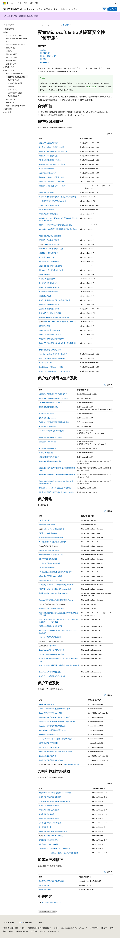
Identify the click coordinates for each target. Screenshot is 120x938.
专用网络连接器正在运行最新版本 (50, 626)
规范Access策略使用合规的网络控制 (51, 608)
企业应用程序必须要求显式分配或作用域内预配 (55, 752)
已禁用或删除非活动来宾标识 (49, 457)
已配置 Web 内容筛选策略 (48, 533)
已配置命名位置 (44, 520)
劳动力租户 (91, 86)
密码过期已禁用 (44, 326)
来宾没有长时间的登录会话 (48, 426)
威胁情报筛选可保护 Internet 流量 (50, 576)
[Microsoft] (4, 3)
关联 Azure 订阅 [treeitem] (11, 57)
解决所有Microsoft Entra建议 (49, 844)
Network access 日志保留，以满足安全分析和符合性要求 (58, 853)
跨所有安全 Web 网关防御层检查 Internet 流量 (55, 589)
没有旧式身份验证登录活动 (48, 840)
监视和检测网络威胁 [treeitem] (15, 93)
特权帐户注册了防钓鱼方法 (48, 214)
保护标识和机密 (44, 53)
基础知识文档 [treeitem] (9, 29)
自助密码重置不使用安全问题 (49, 261)
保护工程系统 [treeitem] (13, 90)
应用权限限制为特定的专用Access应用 (52, 186)
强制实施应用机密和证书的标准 (50, 160)
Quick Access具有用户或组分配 (50, 672)
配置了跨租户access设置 (47, 442)
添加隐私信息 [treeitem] (11, 61)
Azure (40, 25)
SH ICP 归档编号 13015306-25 (13, 928)
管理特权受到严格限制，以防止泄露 (51, 181)
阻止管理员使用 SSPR (46, 257)
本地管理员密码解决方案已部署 (50, 350)
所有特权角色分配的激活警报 (49, 806)
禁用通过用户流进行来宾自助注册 (50, 437)
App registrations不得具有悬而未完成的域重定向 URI (57, 739)
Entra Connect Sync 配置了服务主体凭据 (53, 354)
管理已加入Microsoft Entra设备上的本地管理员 (55, 488)
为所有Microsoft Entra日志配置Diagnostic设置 (55, 793)
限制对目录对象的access (47, 418)
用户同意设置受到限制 (46, 168)
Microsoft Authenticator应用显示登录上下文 (54, 317)
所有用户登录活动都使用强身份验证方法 (53, 831)
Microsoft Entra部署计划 (51, 902)
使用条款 (34, 931)
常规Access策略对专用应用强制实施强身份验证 (55, 225)
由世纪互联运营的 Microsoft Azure (73, 928)
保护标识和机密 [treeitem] (13, 80)
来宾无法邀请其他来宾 (46, 413)
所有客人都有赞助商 (46, 453)
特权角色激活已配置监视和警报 (50, 797)
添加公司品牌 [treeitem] (11, 64)
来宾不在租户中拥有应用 (47, 448)
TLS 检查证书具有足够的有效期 (50, 563)
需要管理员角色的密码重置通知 (50, 236)
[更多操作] (111, 25)
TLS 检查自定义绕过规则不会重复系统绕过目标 (55, 572)
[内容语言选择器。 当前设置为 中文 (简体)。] (9, 922)
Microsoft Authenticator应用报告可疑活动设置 (59, 322)
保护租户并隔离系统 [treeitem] (15, 83)
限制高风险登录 (44, 885)
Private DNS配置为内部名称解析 (50, 637)
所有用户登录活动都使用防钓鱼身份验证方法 (54, 300)
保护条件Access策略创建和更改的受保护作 (54, 398)
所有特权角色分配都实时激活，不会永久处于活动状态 (57, 197)
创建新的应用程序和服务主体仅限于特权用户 (54, 717)
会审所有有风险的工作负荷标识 (50, 823)
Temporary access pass (52, 244)
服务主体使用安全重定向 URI (49, 734)
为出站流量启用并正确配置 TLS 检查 (51, 555)
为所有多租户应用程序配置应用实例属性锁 (54, 422)
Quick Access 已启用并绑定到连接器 (51, 650)
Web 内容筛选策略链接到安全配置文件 (52, 542)
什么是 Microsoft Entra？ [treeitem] (15, 35)
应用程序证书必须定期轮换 (48, 156)
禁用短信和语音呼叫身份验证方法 (50, 266)
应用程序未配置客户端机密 (48, 143)
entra (46, 25)
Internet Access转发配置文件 (54, 529)
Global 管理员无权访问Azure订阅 (50, 713)
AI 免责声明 (94, 928)
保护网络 (42, 59)
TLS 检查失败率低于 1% (47, 567)
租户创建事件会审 (45, 827)
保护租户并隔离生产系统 (48, 56)
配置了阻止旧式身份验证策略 (49, 240)
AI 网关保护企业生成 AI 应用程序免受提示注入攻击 (56, 585)
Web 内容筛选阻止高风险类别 (49, 550)
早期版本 (104, 928)
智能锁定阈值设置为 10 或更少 (49, 330)
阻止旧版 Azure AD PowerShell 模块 (51, 367)
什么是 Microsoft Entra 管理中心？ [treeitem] (16, 39)
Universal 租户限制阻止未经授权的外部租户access (56, 600)
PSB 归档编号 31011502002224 (39, 928)
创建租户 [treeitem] (9, 51)
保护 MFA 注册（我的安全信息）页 (51, 270)
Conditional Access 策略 (71, 764)
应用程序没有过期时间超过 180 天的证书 (53, 151)
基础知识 (66, 25)
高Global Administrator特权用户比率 (51, 177)
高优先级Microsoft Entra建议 (53, 836)
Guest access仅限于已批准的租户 (50, 403)
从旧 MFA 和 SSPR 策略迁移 (48, 253)
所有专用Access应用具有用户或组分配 (52, 676)
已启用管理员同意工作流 (47, 173)
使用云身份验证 (44, 274)
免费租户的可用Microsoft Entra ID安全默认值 (54, 371)
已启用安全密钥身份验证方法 (49, 309)
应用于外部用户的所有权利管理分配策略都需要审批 (57, 474)
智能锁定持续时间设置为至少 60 (50, 334)
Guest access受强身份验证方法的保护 (52, 431)
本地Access (52, 646)
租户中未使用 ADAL (46, 363)
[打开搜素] (115, 3)
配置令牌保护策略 (45, 296)
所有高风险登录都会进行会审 (49, 818)
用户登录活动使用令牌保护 (48, 291)
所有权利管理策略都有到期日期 (50, 461)
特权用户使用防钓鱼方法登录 (49, 810)
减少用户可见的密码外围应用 (49, 287)
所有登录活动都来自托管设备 (49, 304)
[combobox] (15, 25)
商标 (42, 931)
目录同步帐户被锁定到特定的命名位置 (52, 358)
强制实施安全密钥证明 (46, 209)
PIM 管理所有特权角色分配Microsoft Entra (53, 201)
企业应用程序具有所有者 (47, 756)
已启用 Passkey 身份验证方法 (49, 205)
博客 (111, 928)
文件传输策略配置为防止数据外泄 (50, 580)
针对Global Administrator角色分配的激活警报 (54, 801)
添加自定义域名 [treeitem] (11, 54)
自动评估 (42, 50)
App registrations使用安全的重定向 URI (52, 730)
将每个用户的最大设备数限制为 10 (51, 760)
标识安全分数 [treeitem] (11, 99)
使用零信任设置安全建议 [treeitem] (16, 77)
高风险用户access (45, 890)
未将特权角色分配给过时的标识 (50, 313)
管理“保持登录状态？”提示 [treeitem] (15, 106)
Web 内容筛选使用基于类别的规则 (51, 537)
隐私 (55, 928)
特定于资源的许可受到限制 (48, 743)
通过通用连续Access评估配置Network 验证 (54, 593)
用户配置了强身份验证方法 (48, 283)
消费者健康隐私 (21, 931)
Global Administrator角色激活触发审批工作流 (54, 709)
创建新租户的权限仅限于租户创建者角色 (53, 394)
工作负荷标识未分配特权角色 (49, 747)
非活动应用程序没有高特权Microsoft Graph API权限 (57, 721)
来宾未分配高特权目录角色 (48, 407)
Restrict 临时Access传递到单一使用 (51, 249)
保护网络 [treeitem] (11, 86)
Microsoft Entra (55, 25)
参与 (4, 931)
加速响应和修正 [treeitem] (13, 96)
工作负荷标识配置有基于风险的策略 (51, 881)
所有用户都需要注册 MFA (47, 279)
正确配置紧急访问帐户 (46, 704)
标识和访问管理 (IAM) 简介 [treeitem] (15, 44)
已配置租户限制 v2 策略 (47, 524)
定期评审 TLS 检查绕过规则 (48, 559)
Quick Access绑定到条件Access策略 (51, 654)
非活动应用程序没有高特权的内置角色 (52, 726)
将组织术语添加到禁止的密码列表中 (51, 339)
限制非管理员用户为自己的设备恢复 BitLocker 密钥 (56, 492)
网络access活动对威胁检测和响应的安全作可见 (55, 848)
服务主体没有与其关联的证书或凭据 (51, 147)
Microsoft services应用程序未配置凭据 (52, 164)
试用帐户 (113, 9)
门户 (104, 9)
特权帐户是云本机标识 (46, 192)
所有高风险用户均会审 (46, 814)
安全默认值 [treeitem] (10, 102)
